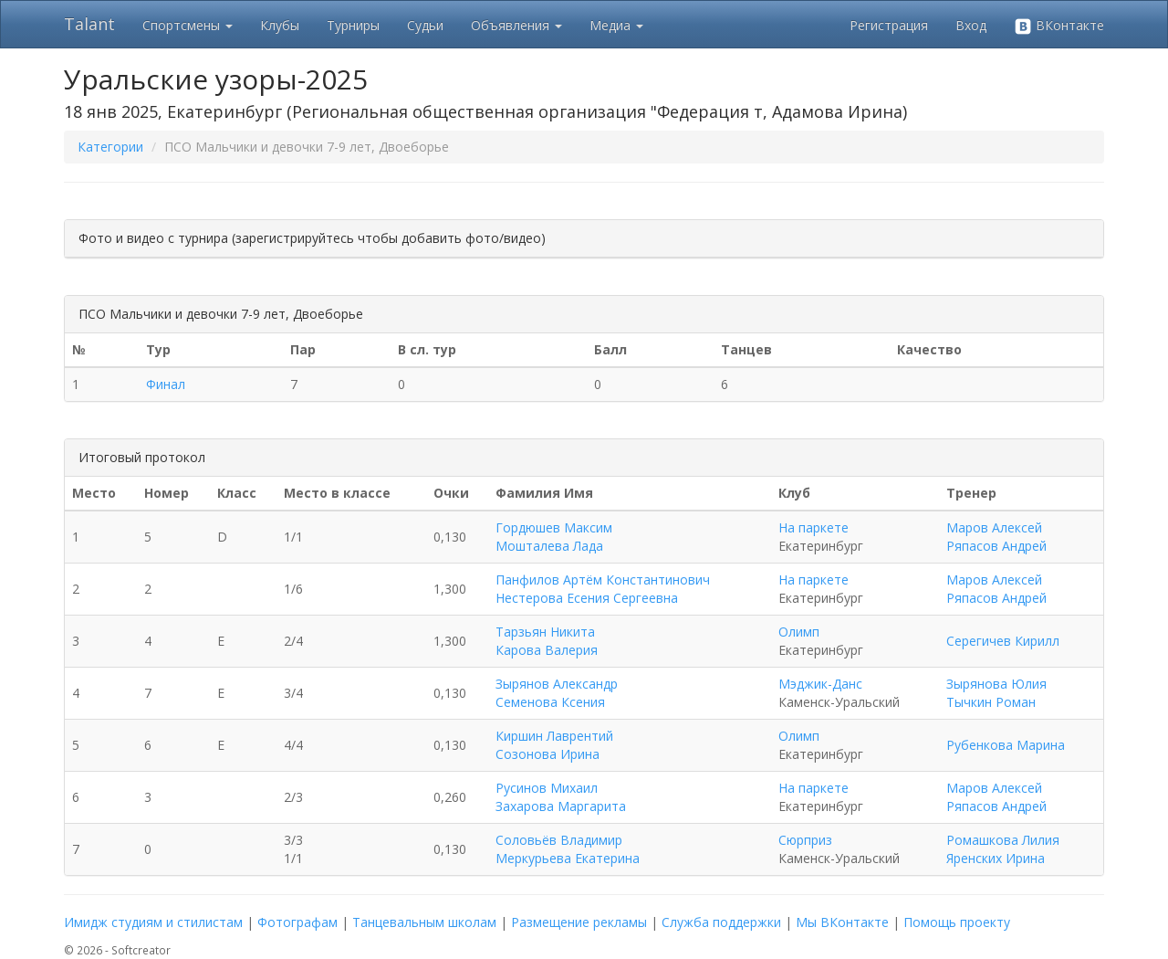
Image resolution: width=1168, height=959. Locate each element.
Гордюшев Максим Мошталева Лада (553, 536)
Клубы (279, 25)
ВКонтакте (1059, 26)
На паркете (813, 527)
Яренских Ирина (995, 858)
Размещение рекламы (579, 922)
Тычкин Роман (991, 702)
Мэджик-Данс (820, 683)
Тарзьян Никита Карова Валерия (546, 641)
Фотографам (297, 922)
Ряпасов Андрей (996, 545)
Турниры (353, 25)
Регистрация (889, 25)
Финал (165, 384)
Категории (110, 146)
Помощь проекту (956, 922)
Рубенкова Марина (1005, 745)
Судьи (425, 25)
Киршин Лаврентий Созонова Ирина (554, 745)
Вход (970, 25)
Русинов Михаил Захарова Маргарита (560, 797)
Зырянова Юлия (996, 683)
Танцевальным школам (424, 922)
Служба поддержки (721, 922)
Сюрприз (805, 839)
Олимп (798, 631)
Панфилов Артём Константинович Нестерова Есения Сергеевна (602, 588)
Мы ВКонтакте (842, 922)
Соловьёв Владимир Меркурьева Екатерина (567, 849)
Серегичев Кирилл (1002, 640)
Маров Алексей (994, 527)
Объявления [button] (516, 25)
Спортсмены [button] (187, 25)
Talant (89, 24)
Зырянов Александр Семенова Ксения (556, 693)
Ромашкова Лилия (1002, 839)
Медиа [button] (616, 25)
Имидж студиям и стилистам (153, 922)
